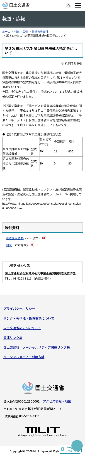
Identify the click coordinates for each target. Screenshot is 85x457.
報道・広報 (21, 31)
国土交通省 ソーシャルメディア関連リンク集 (36, 347)
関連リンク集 (12, 337)
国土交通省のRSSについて (22, 328)
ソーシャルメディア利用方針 (23, 356)
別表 (9, 245)
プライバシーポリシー (19, 308)
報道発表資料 (40, 31)
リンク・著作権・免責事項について (28, 318)
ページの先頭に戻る (72, 449)
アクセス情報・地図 (57, 401)
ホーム (6, 31)
